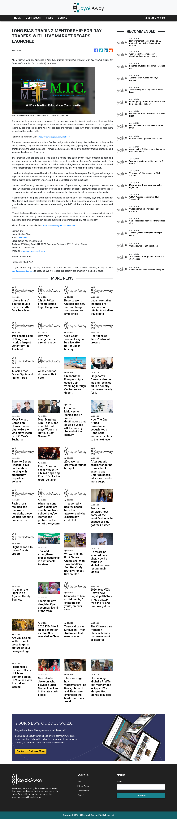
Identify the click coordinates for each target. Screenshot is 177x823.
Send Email (23, 237)
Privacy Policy (84, 790)
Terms (80, 785)
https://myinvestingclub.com (34, 251)
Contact (81, 799)
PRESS (49, 18)
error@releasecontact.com (24, 271)
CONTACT (63, 18)
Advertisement (84, 794)
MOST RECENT (33, 18)
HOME (17, 18)
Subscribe (141, 799)
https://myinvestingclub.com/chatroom (56, 136)
